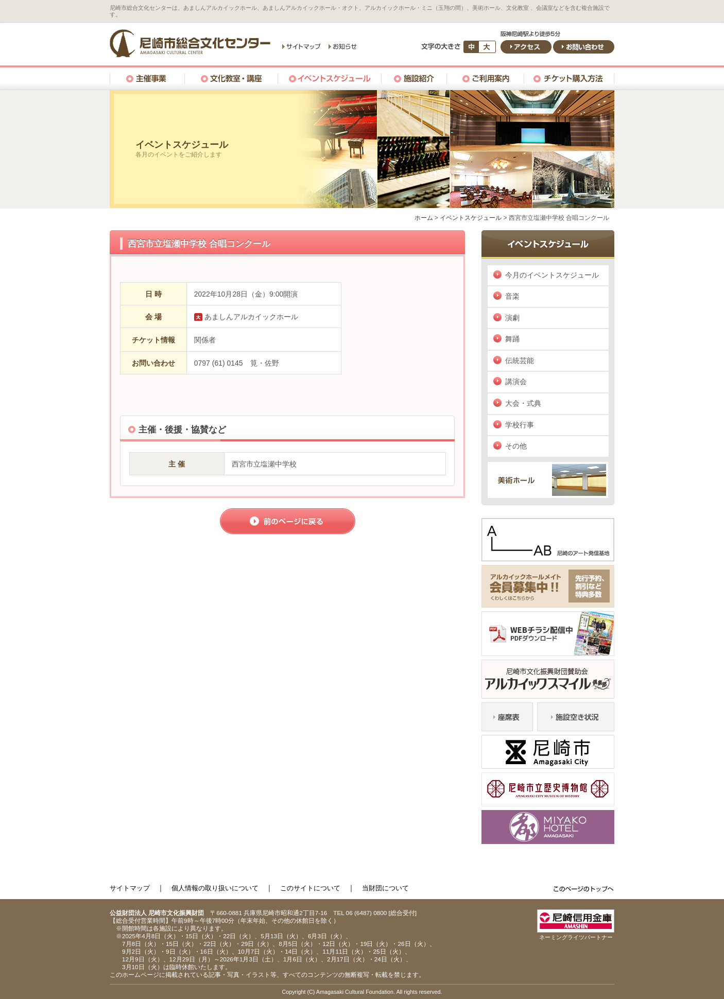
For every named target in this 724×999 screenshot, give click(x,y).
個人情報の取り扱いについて (214, 888)
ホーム (424, 217)
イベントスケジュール (471, 217)
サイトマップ (130, 888)
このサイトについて (310, 888)
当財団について (385, 888)
